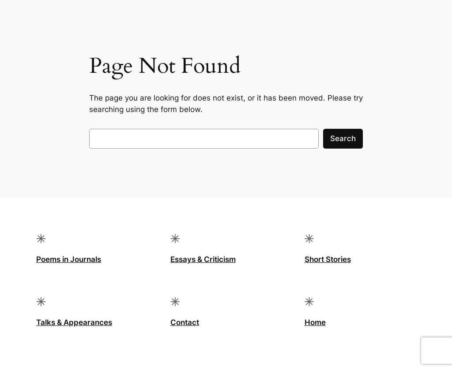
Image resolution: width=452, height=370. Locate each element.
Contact (184, 322)
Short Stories (328, 259)
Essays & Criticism (203, 259)
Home (315, 322)
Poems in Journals (68, 259)
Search (343, 138)
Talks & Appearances (74, 322)
